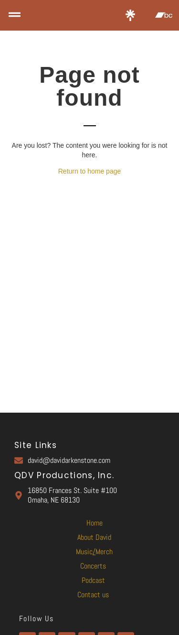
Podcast (93, 580)
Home (94, 523)
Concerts (93, 566)
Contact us (93, 595)
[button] (14, 15)
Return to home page (89, 171)
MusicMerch (94, 552)
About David (94, 537)
